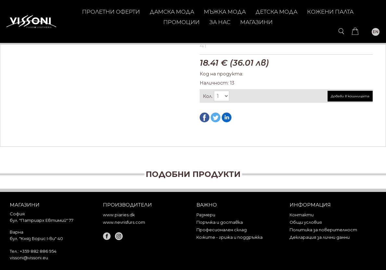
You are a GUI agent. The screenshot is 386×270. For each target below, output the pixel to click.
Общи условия (306, 222)
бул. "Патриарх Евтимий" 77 (41, 220)
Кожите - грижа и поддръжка (229, 237)
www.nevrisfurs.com (124, 222)
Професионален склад (221, 229)
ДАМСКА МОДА (172, 11)
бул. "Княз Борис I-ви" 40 (36, 238)
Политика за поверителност (323, 229)
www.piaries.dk (119, 214)
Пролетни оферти (111, 11)
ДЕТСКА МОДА (276, 11)
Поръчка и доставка (219, 222)
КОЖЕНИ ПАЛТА (330, 11)
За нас (219, 22)
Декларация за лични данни (320, 237)
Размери (205, 214)
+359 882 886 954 (38, 251)
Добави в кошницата (350, 96)
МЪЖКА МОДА (225, 11)
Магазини (256, 22)
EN (376, 31)
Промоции (181, 22)
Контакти (302, 214)
